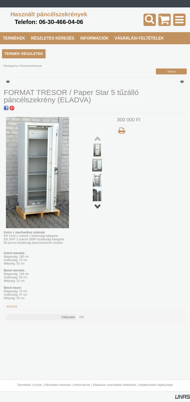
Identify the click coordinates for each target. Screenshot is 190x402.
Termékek (24, 385)
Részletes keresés (58, 385)
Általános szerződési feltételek (114, 385)
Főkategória (10, 65)
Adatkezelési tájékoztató (155, 385)
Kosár (37, 385)
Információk (81, 385)
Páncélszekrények (31, 65)
